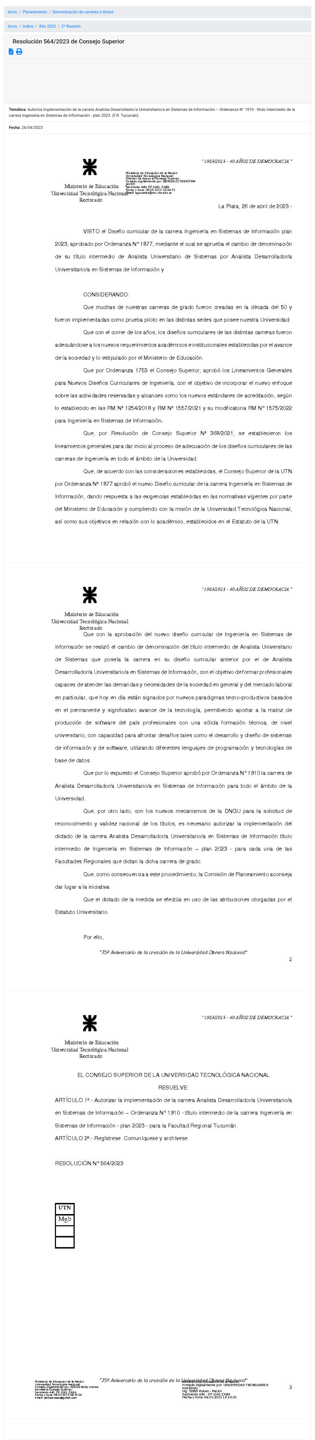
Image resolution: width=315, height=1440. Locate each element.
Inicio (12, 12)
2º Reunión (71, 26)
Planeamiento (35, 12)
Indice (28, 26)
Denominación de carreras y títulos (83, 12)
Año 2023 (47, 26)
